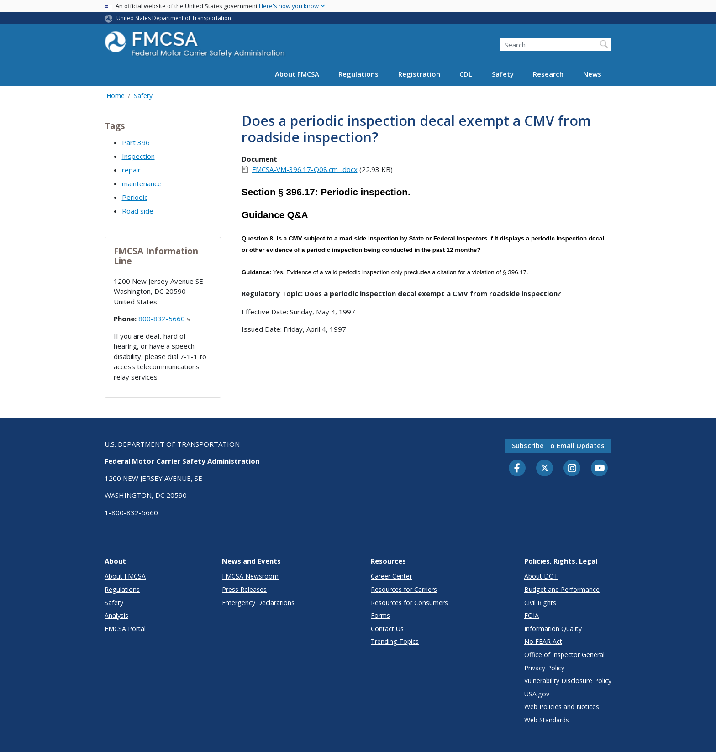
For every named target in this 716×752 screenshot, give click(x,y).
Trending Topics (395, 641)
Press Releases (244, 589)
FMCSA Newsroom (250, 576)
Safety (503, 73)
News (592, 73)
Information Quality (553, 628)
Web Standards (546, 719)
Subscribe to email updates (558, 445)
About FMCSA (297, 73)
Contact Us (387, 628)
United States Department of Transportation (173, 18)
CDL (465, 73)
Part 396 (136, 142)
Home (115, 95)
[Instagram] (572, 469)
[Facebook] (517, 468)
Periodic (134, 197)
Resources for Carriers (404, 589)
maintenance (142, 183)
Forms (380, 615)
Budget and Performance (562, 589)
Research (548, 73)
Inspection (138, 156)
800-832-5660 (164, 318)
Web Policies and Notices (561, 706)
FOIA (531, 615)
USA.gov (536, 693)
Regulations (358, 73)
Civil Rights (540, 602)
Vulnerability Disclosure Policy (567, 680)
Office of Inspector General (564, 654)
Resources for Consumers (409, 602)
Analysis (116, 615)
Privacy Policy (544, 667)
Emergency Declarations (258, 602)
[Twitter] (544, 468)
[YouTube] (599, 468)
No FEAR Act (543, 641)
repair (131, 169)
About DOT (541, 576)
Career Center (391, 576)
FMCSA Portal (125, 628)
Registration (419, 73)
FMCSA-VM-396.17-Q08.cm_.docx (305, 169)
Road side (137, 210)
